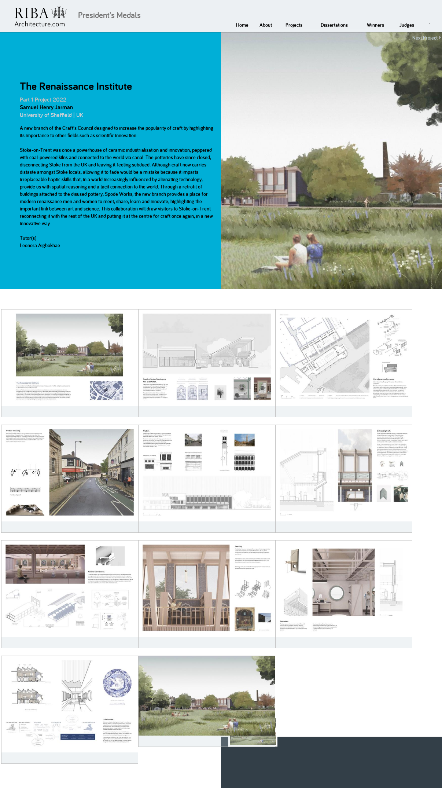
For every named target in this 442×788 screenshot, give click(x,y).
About (265, 25)
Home (242, 25)
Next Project (425, 37)
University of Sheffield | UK (51, 115)
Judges (406, 25)
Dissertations (334, 25)
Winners (375, 25)
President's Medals (109, 15)
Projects (294, 25)
